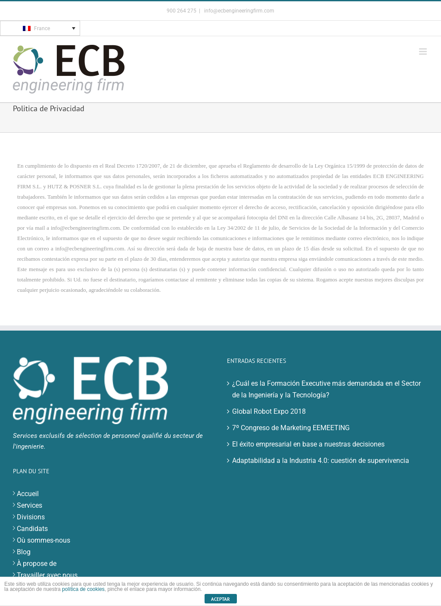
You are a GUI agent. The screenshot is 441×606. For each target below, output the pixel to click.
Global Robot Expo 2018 (269, 411)
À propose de (36, 563)
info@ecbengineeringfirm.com (238, 11)
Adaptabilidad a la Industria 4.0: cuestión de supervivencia (320, 460)
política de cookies (83, 589)
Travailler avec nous (47, 575)
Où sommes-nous (43, 540)
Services (29, 505)
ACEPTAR (220, 599)
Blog (24, 552)
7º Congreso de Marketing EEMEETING (291, 428)
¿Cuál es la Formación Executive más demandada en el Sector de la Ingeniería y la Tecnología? (326, 389)
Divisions (31, 517)
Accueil (28, 494)
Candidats (32, 529)
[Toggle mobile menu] (423, 51)
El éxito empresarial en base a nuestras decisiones (308, 444)
